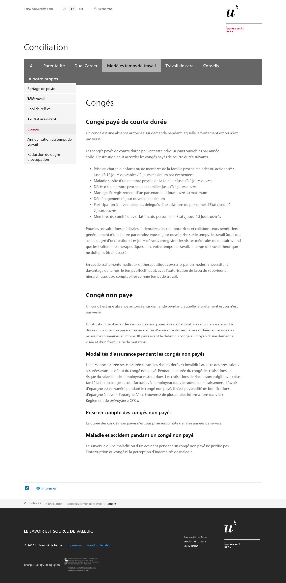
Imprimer (49, 488)
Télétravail (36, 98)
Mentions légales (98, 545)
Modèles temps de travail (131, 65)
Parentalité (54, 65)
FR (72, 9)
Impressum (74, 545)
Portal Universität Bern (38, 9)
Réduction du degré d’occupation (43, 157)
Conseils (211, 65)
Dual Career (86, 65)
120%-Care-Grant (41, 118)
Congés (33, 129)
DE (64, 9)
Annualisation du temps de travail (49, 142)
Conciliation (54, 504)
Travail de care (179, 65)
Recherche (105, 9)
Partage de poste (41, 88)
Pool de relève (39, 108)
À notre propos (43, 78)
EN (81, 9)
